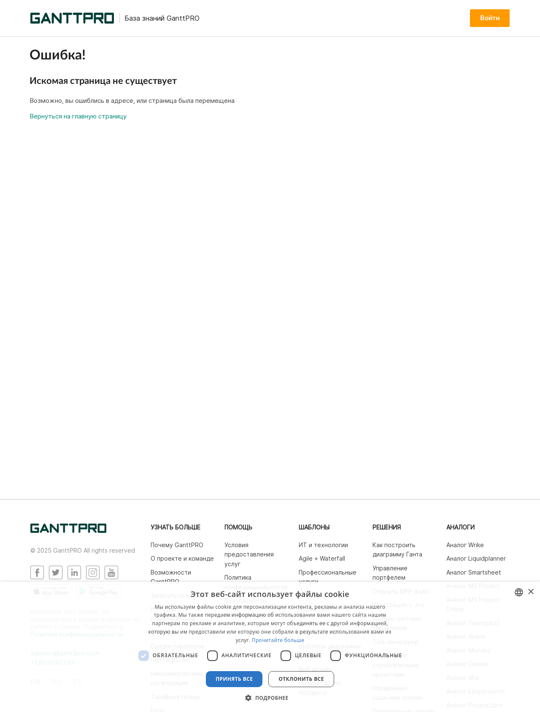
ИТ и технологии (323, 544)
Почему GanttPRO (177, 544)
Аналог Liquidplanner (476, 558)
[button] (269, 697)
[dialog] (270, 647)
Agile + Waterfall (322, 558)
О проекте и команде (182, 558)
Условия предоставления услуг (249, 554)
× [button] (530, 592)
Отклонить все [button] (301, 678)
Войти (490, 18)
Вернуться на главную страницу (78, 116)
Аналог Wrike (465, 544)
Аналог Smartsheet (473, 572)
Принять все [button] (234, 678)
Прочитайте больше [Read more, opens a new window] (278, 640)
